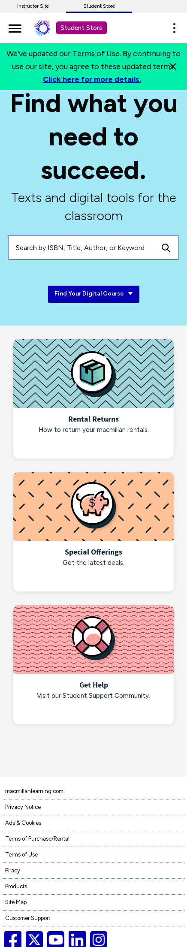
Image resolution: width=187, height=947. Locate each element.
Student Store (99, 6)
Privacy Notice (23, 807)
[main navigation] (15, 27)
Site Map (16, 902)
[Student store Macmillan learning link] (48, 27)
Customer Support (27, 918)
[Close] (173, 66)
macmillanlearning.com (34, 791)
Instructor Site (33, 6)
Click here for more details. (92, 79)
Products (16, 886)
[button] (176, 28)
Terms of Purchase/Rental (37, 838)
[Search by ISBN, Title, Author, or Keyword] (81, 247)
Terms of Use (21, 854)
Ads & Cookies (23, 823)
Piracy (12, 870)
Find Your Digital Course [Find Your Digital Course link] (93, 294)
